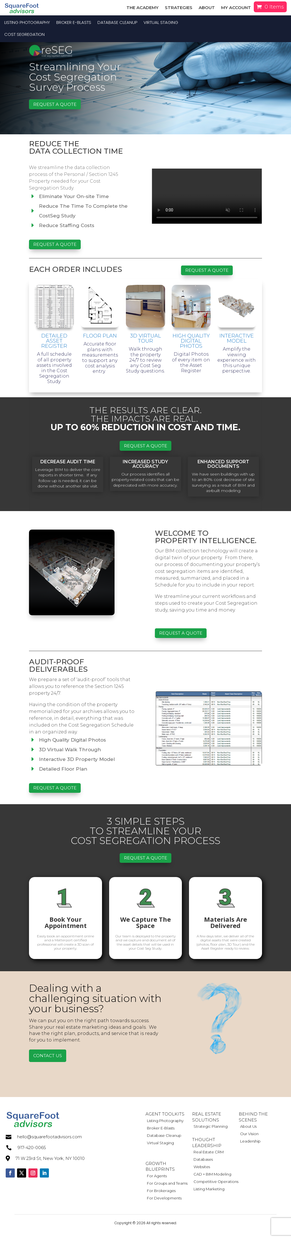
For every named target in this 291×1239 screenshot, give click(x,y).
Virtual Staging (161, 22)
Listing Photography (27, 22)
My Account (236, 8)
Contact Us (47, 1063)
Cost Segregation (24, 34)
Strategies (178, 8)
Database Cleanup (117, 22)
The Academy (142, 8)
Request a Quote (54, 111)
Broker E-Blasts (73, 22)
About (207, 8)
